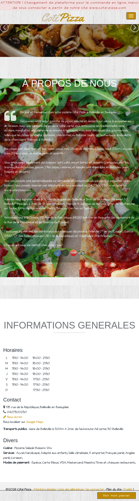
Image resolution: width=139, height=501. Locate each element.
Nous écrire (12, 417)
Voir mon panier (116, 495)
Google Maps (34, 422)
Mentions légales (45, 489)
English (128, 489)
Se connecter (95, 489)
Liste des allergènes (71, 489)
